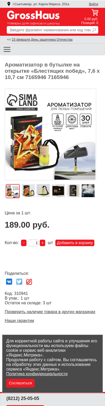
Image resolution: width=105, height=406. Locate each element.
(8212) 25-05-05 (22, 398)
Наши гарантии (19, 320)
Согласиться (20, 383)
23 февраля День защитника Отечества (42, 39)
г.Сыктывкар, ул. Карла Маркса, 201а (38, 4)
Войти (93, 4)
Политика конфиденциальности (37, 374)
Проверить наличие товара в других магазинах (50, 312)
